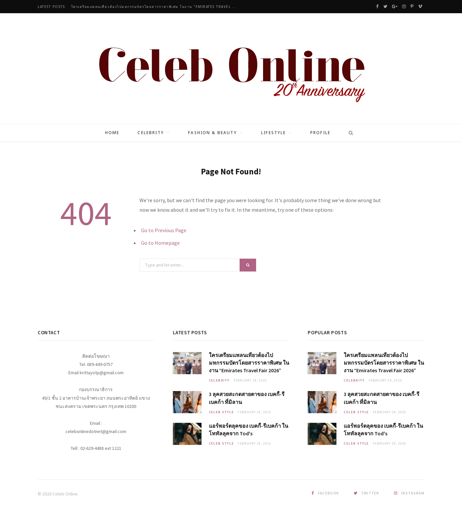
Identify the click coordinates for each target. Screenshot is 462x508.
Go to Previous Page (163, 230)
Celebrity (150, 132)
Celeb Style (221, 412)
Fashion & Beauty (212, 132)
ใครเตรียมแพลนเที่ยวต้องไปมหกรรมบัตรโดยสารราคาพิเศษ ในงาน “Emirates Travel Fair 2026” (155, 7)
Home (112, 132)
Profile (320, 132)
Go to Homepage (160, 242)
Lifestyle (273, 132)
